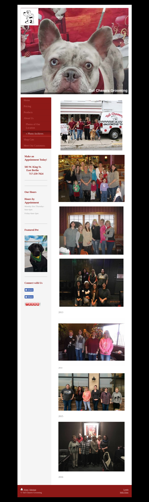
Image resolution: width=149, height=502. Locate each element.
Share (29, 290)
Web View (124, 492)
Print (25, 489)
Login (125, 489)
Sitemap (32, 489)
